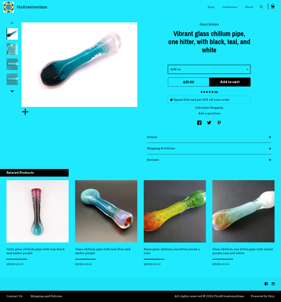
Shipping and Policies (46, 296)
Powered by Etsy (263, 296)
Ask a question (209, 113)
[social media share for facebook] (199, 123)
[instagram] (273, 284)
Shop (211, 7)
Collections (229, 7)
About (249, 7)
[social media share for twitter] (209, 123)
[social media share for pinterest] (219, 123)
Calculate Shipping (209, 107)
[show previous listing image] (12, 23)
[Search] (261, 7)
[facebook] (266, 284)
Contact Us (14, 296)
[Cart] (273, 7)
